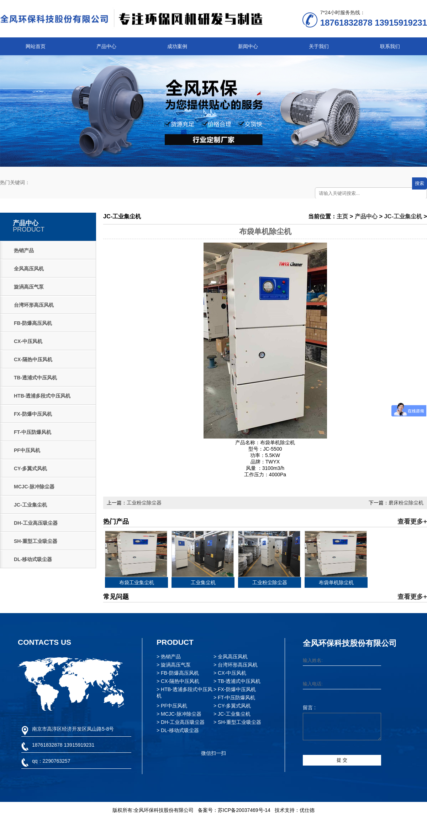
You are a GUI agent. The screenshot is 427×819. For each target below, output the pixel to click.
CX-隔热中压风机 (33, 359)
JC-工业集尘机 (30, 505)
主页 (342, 216)
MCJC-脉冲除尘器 (34, 486)
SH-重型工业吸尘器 (35, 541)
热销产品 (24, 250)
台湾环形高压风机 (34, 305)
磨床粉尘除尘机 (406, 503)
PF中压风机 (27, 450)
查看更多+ (412, 521)
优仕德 (307, 810)
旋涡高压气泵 (29, 287)
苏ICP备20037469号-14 (244, 810)
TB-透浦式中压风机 (35, 377)
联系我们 (390, 46)
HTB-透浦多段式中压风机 (42, 396)
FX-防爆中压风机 (33, 414)
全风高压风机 (29, 268)
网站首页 (36, 46)
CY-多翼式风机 (30, 468)
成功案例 (177, 46)
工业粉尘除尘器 (144, 503)
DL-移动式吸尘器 (33, 559)
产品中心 (106, 46)
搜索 (419, 183)
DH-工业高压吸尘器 (36, 523)
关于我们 (319, 46)
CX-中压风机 (28, 341)
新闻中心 (248, 46)
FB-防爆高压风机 (33, 323)
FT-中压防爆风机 (32, 432)
